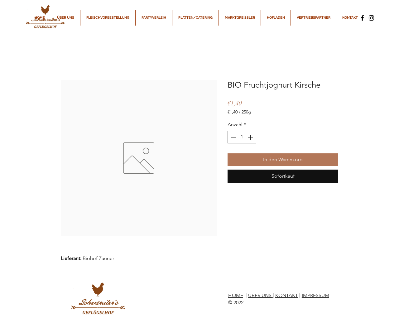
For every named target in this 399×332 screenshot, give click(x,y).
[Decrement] (232, 137)
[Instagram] (371, 18)
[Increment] (251, 137)
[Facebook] (362, 18)
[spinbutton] (242, 137)
